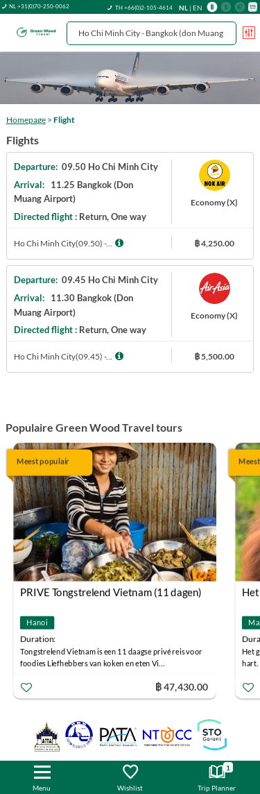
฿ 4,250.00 (214, 243)
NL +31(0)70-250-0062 (39, 6)
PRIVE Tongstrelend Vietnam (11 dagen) (111, 592)
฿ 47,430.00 (181, 686)
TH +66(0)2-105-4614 (144, 7)
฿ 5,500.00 (214, 356)
